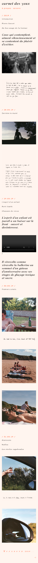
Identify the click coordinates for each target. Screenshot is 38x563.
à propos (6, 8)
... (33, 551)
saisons (17, 8)
